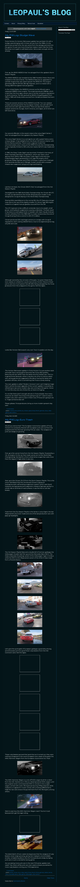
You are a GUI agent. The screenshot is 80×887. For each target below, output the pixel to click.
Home (26, 878)
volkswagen (29, 874)
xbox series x (13, 412)
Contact (6, 23)
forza (33, 410)
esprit (30, 410)
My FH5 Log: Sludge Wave (19, 35)
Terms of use (31, 23)
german (42, 410)
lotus (46, 410)
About (13, 23)
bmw (16, 410)
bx (23, 410)
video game (21, 874)
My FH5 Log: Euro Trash (18, 419)
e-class (22, 872)
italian (46, 872)
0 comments (10, 409)
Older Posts (50, 878)
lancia (50, 872)
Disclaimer (40, 23)
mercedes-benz (13, 874)
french (37, 410)
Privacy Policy (21, 23)
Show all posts (41, 28)
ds (19, 872)
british (20, 410)
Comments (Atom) (19, 881)
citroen (26, 410)
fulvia (37, 872)
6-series (12, 410)
